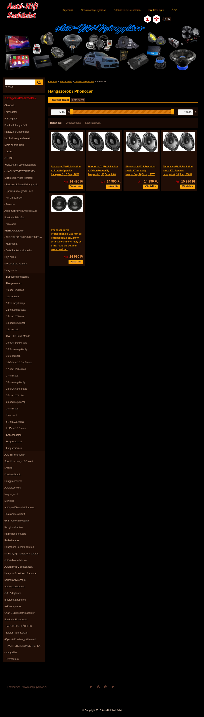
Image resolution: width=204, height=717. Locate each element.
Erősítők (8, 468)
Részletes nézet (59, 99)
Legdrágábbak (93, 122)
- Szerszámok (11, 659)
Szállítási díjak (156, 10)
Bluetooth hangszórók (15, 125)
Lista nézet (78, 100)
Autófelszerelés (12, 487)
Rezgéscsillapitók (13, 527)
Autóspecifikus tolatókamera (19, 507)
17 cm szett (12, 375)
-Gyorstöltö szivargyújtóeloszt (20, 639)
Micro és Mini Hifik (14, 145)
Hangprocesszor (13, 481)
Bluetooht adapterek (15, 599)
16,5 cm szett (13, 356)
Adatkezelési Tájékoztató (127, 10)
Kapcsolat (67, 10)
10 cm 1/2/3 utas (15, 290)
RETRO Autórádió (14, 230)
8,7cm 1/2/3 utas (15, 421)
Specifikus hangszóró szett (18, 461)
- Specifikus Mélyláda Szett (18, 191)
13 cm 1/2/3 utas (15, 316)
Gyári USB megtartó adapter (19, 613)
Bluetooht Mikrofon (14, 217)
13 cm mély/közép (16, 323)
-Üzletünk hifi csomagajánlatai (20, 164)
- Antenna (9, 204)
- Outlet (8, 151)
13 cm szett (12, 329)
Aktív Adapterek (12, 606)
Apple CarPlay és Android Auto (20, 211)
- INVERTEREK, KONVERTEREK (22, 646)
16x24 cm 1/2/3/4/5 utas (19, 362)
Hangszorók (10, 270)
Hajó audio (10, 257)
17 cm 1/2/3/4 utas (16, 369)
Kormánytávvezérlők (15, 580)
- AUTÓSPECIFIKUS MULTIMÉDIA (23, 237)
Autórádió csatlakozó (15, 560)
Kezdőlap (52, 81)
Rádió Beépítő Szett (15, 533)
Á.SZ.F (175, 10)
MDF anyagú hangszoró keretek (21, 553)
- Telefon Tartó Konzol (15, 632)
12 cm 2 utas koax (16, 309)
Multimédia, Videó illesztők (18, 178)
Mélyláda (9, 501)
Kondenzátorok (12, 474)
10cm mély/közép (15, 303)
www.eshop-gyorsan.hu (35, 687)
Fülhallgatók (10, 118)
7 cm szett (11, 415)
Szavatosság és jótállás (93, 10)
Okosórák (9, 105)
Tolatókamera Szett (14, 514)
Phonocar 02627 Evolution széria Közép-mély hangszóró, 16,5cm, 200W (178, 170)
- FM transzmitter (13, 197)
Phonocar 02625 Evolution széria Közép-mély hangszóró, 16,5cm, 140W (140, 170)
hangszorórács (14, 448)
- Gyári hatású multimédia (18, 250)
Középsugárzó (14, 435)
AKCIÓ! (8, 158)
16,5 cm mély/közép (16, 349)
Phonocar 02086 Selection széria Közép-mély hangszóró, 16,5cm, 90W (103, 170)
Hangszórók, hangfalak (16, 131)
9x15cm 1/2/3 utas (16, 428)
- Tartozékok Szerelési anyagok (21, 184)
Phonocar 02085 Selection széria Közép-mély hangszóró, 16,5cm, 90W (66, 170)
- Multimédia (10, 243)
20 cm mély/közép (16, 402)
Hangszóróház (14, 283)
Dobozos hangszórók (17, 276)
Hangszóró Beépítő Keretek (19, 547)
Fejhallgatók (10, 112)
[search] (38, 82)
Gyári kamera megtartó (16, 520)
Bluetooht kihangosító (15, 619)
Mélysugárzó (11, 494)
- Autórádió (10, 224)
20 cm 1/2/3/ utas (15, 395)
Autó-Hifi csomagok (14, 454)
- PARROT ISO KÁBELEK (18, 626)
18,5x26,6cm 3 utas (16, 388)
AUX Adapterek (12, 593)
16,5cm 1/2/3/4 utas (16, 342)
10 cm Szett (12, 296)
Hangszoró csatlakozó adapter (20, 573)
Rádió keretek (11, 540)
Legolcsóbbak (73, 122)
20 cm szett (12, 408)
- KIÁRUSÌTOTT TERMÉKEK (19, 171)
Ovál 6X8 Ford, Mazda (18, 336)
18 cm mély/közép (16, 382)
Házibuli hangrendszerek (17, 138)
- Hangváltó (10, 652)
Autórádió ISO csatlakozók (18, 566)
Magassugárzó (14, 441)
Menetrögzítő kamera (15, 263)
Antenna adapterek (14, 586)
